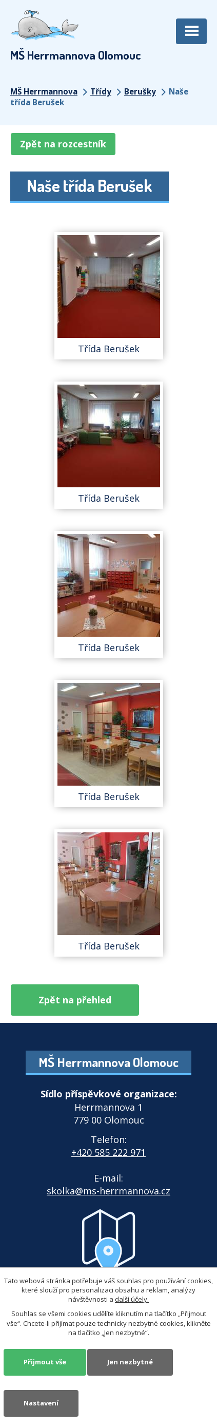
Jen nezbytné (130, 1361)
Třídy (100, 91)
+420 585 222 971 (108, 1152)
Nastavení (41, 1402)
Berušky (140, 91)
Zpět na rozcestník (63, 144)
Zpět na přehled (74, 1000)
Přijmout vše (45, 1361)
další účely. (132, 1299)
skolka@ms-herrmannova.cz (108, 1191)
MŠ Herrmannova (43, 91)
